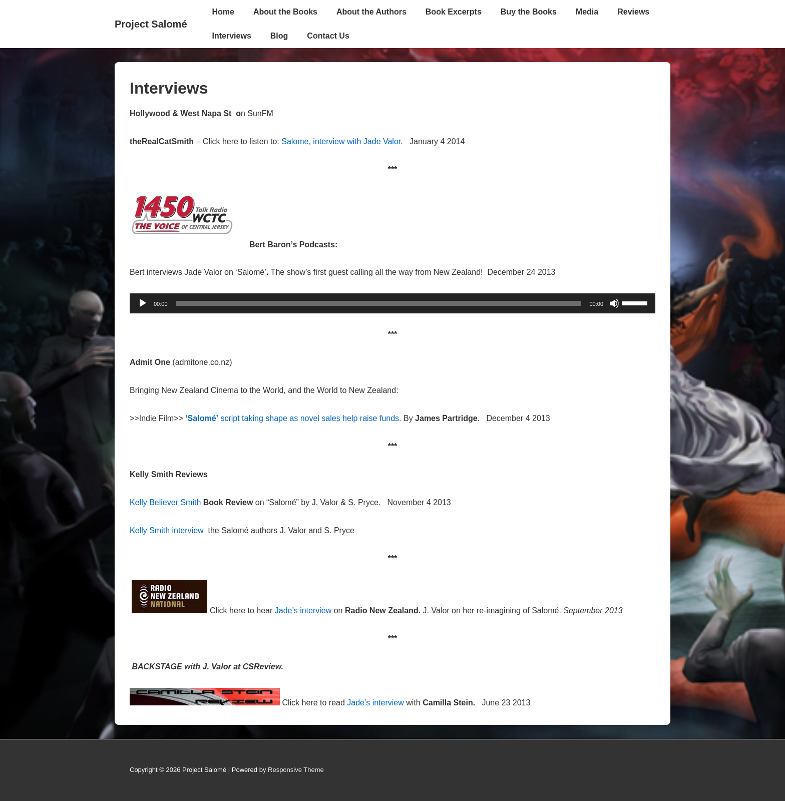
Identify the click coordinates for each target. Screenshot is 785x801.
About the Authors (371, 12)
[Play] (143, 303)
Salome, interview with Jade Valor (340, 141)
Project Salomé (151, 24)
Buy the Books (529, 12)
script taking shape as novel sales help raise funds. (293, 418)
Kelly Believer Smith (165, 502)
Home (223, 12)
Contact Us (328, 36)
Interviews (231, 36)
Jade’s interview (304, 610)
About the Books (285, 12)
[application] (392, 303)
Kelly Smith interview (168, 530)
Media (587, 12)
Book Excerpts (454, 12)
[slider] (379, 303)
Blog (279, 36)
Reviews (633, 12)
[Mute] (614, 303)
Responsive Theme (296, 769)
